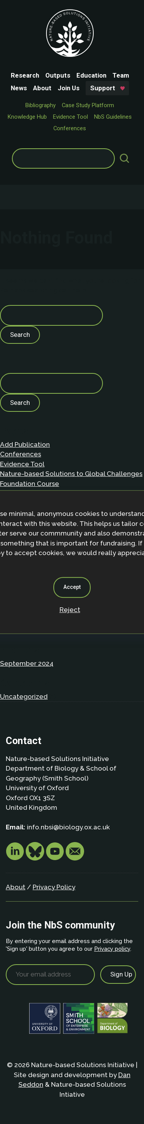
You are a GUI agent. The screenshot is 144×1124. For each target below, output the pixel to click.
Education (91, 75)
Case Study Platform (88, 105)
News (19, 88)
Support (102, 88)
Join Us (68, 88)
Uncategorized (24, 696)
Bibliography (40, 105)
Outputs (57, 75)
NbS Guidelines (113, 116)
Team (121, 75)
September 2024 (26, 663)
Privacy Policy (54, 887)
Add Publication (25, 444)
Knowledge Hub (27, 116)
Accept (72, 587)
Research (25, 75)
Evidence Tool (70, 116)
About (42, 88)
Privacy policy (112, 948)
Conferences (69, 128)
